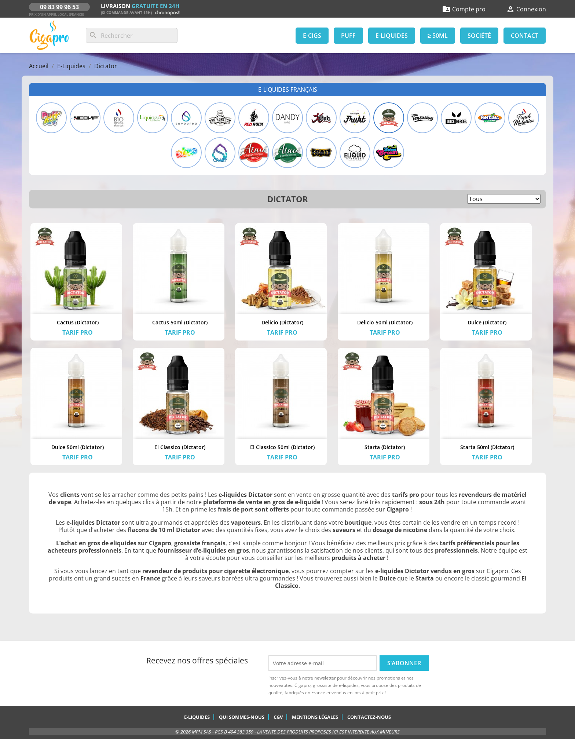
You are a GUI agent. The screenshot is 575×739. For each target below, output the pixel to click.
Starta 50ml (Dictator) (487, 447)
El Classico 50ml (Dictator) (282, 447)
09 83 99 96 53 (59, 7)
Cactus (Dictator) (78, 322)
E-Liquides (392, 36)
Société (479, 36)
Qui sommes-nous (241, 717)
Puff (348, 36)
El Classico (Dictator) (179, 447)
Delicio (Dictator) (282, 322)
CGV (278, 717)
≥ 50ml (438, 36)
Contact (524, 36)
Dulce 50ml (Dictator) (77, 447)
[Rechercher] (131, 35)
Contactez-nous (369, 717)
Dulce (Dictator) (487, 322)
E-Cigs (312, 36)
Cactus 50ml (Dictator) (180, 322)
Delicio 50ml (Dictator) (385, 322)
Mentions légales (315, 717)
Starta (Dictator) (385, 447)
